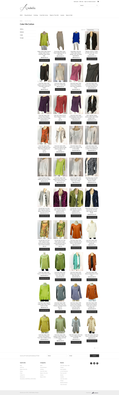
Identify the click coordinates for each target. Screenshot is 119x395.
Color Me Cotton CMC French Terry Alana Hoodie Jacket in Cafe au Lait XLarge (59, 148)
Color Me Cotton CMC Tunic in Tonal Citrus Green (44, 273)
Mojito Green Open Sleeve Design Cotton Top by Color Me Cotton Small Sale (44, 53)
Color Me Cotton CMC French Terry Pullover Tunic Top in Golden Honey (44, 336)
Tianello (62, 367)
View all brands (63, 384)
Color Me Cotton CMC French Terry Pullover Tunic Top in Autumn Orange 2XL (91, 305)
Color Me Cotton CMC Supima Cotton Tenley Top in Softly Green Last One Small (59, 337)
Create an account (91, 1)
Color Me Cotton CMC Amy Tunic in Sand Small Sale (91, 335)
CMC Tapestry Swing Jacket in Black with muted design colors (91, 117)
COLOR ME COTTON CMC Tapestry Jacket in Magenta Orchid (60, 210)
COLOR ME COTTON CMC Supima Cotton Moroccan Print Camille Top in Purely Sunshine (44, 242)
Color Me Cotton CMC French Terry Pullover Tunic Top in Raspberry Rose (75, 85)
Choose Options (44, 60)
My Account (76, 1)
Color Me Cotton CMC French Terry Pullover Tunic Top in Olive (59, 274)
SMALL (22, 29)
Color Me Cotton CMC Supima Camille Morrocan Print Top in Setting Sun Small (44, 148)
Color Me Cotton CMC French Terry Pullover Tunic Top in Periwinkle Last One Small (75, 305)
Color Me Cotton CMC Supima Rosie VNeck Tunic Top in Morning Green (60, 179)
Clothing (36, 15)
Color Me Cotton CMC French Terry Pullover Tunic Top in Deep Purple (44, 117)
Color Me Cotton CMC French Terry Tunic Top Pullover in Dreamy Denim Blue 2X (59, 305)
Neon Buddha (63, 369)
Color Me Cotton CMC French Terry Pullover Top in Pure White (75, 147)
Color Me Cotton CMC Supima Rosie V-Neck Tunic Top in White (75, 179)
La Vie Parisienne (64, 371)
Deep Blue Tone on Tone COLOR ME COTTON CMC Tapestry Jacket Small (92, 210)
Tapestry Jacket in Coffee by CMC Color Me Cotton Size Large (91, 53)
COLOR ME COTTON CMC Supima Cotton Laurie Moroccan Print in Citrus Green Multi (60, 242)
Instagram (97, 363)
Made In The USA (54, 15)
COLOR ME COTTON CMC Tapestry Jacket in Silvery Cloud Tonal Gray (44, 210)
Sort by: (83, 29)
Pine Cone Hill (63, 373)
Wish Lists (81, 1)
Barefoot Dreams (63, 382)
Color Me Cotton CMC (65, 365)
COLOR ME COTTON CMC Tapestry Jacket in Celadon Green (76, 210)
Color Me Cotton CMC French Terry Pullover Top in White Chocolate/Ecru (91, 147)
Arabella (62, 377)
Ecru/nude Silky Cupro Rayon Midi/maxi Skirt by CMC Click (60, 53)
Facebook (91, 363)
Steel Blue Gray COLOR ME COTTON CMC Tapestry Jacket (92, 179)
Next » (97, 348)
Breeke (61, 375)
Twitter (94, 363)
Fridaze (61, 380)
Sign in (85, 1)
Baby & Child (69, 15)
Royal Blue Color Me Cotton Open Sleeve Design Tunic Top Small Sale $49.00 (75, 53)
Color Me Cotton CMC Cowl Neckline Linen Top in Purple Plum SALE (75, 117)
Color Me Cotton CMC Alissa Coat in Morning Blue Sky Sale (75, 274)
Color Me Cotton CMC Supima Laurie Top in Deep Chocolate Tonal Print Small (44, 85)
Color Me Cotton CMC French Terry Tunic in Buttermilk (91, 242)
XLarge (21, 38)
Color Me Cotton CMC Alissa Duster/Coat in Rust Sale (91, 274)
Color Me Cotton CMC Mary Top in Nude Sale (59, 84)
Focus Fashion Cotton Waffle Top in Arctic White (44, 178)
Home (21, 20)
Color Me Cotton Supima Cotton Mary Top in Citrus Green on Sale (44, 304)
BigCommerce (95, 393)
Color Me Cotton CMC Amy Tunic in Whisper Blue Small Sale (75, 336)
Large (21, 35)
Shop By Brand (28, 15)
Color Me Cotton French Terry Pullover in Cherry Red (60, 117)
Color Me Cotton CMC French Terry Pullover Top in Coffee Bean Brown (91, 85)
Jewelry (62, 15)
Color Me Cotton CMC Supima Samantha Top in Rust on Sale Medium (76, 242)
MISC (21, 15)
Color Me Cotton (44, 15)
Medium (22, 32)
